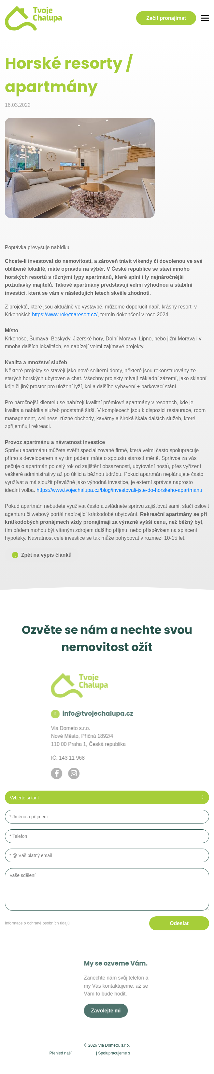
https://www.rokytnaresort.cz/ (64, 314)
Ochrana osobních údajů (124, 1063)
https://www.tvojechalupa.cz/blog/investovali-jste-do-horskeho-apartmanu (119, 490)
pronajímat (166, 18)
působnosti (84, 1052)
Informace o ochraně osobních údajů (37, 923)
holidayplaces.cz (148, 1052)
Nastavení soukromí (74, 1063)
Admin (43, 1063)
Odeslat (179, 923)
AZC (172, 1063)
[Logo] (33, 18)
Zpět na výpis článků (46, 555)
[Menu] (205, 18)
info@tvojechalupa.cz (70, 713)
